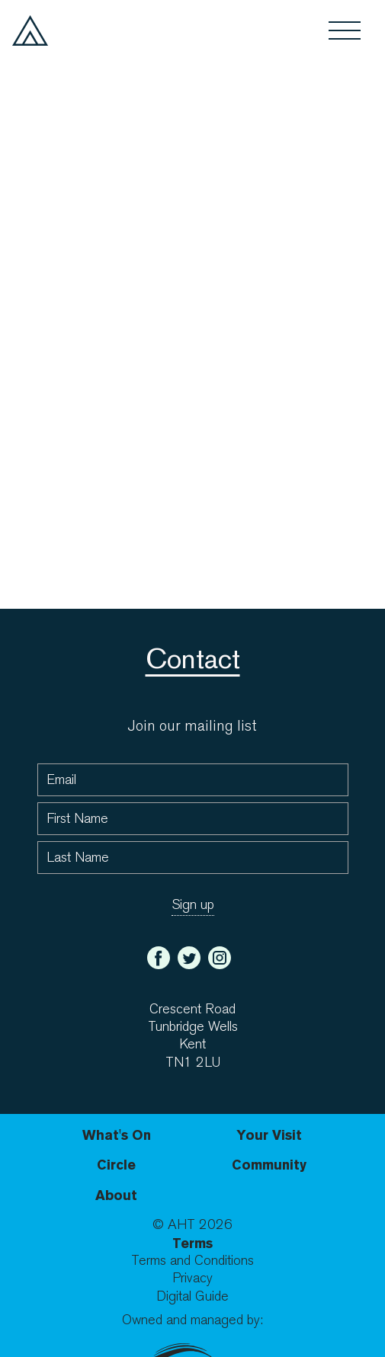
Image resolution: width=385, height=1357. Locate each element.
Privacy (192, 1278)
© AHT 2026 (192, 1225)
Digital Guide (192, 1296)
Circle (116, 1165)
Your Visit (269, 1135)
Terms (192, 1243)
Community (269, 1165)
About (116, 1195)
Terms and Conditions (192, 1261)
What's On (116, 1135)
